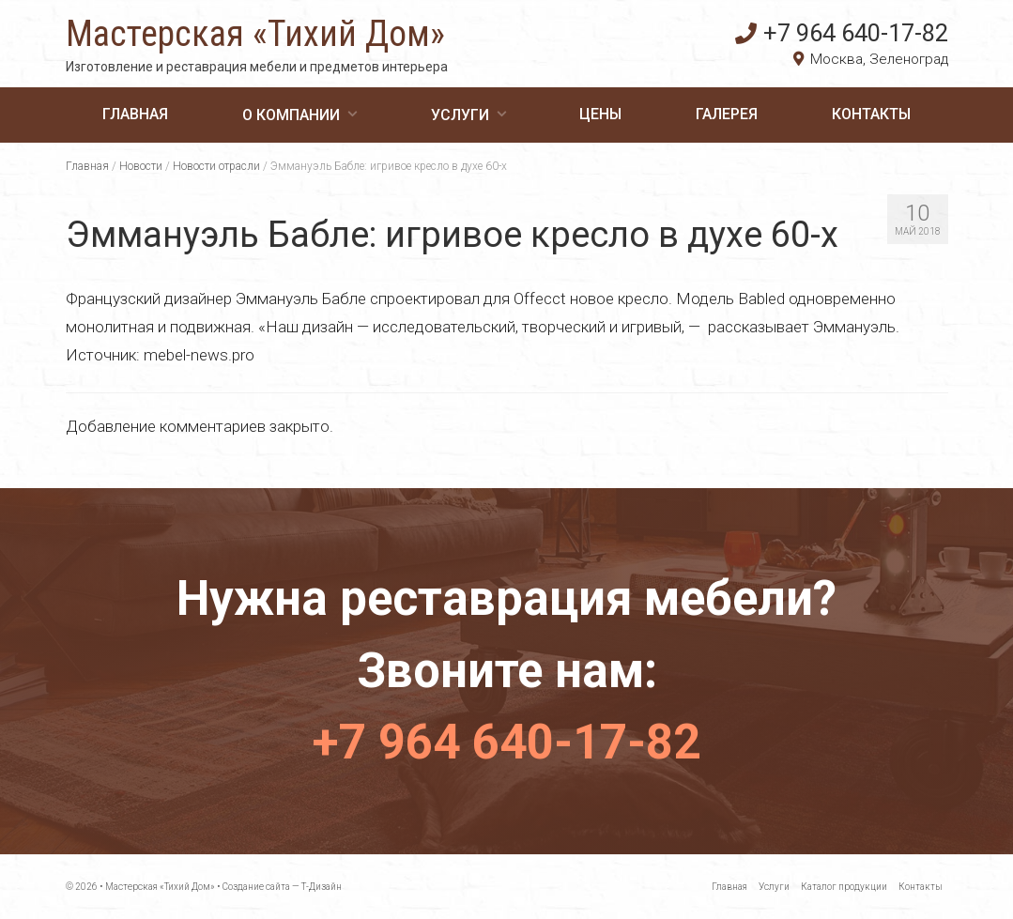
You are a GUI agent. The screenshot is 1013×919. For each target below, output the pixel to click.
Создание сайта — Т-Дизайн (282, 886)
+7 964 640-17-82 (841, 33)
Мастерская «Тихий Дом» (255, 34)
